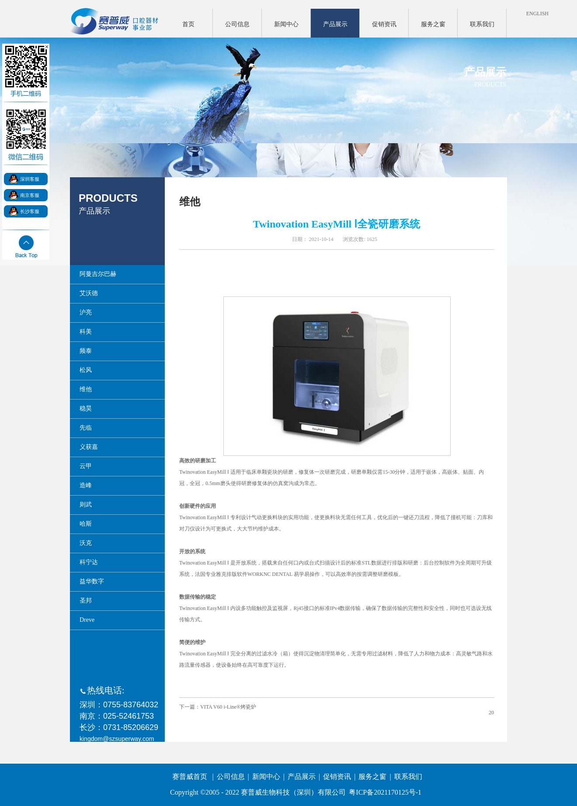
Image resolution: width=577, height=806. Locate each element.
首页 (188, 24)
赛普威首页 (189, 776)
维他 (189, 201)
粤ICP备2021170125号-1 (385, 792)
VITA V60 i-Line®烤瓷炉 (228, 707)
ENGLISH (537, 13)
